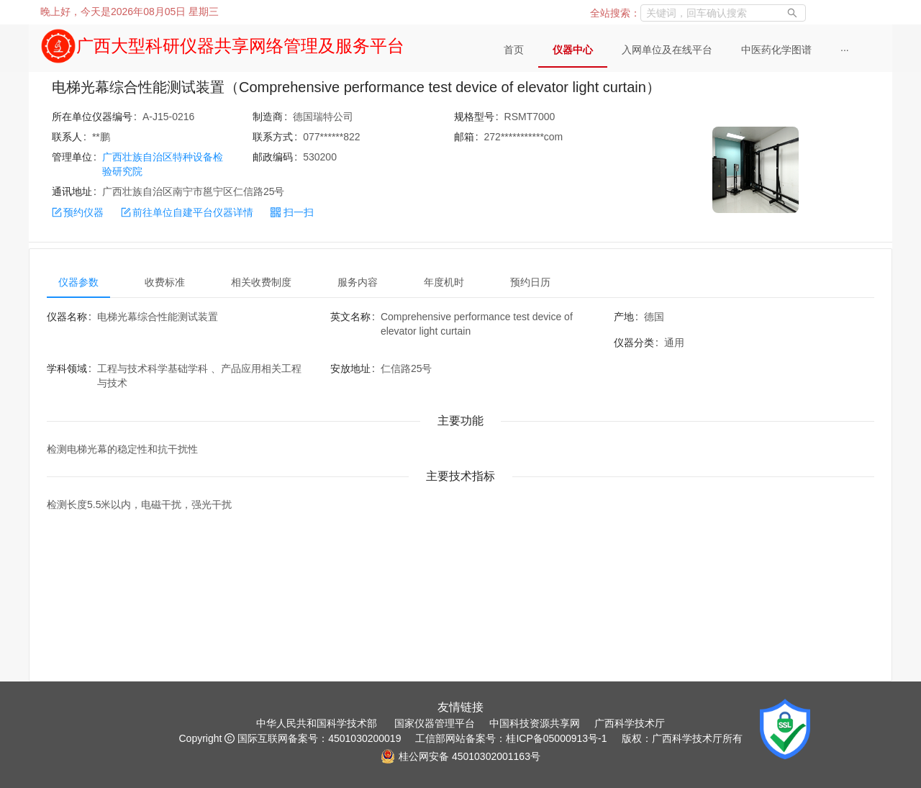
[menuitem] (513, 50)
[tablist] (460, 282)
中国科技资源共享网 (534, 723)
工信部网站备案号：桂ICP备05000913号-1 (511, 738)
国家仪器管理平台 (434, 723)
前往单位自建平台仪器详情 (187, 212)
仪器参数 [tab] (78, 282)
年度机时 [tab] (444, 282)
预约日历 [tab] (530, 282)
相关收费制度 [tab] (261, 282)
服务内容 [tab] (357, 282)
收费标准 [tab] (165, 282)
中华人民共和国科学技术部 (316, 723)
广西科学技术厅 (629, 723)
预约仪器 (78, 212)
